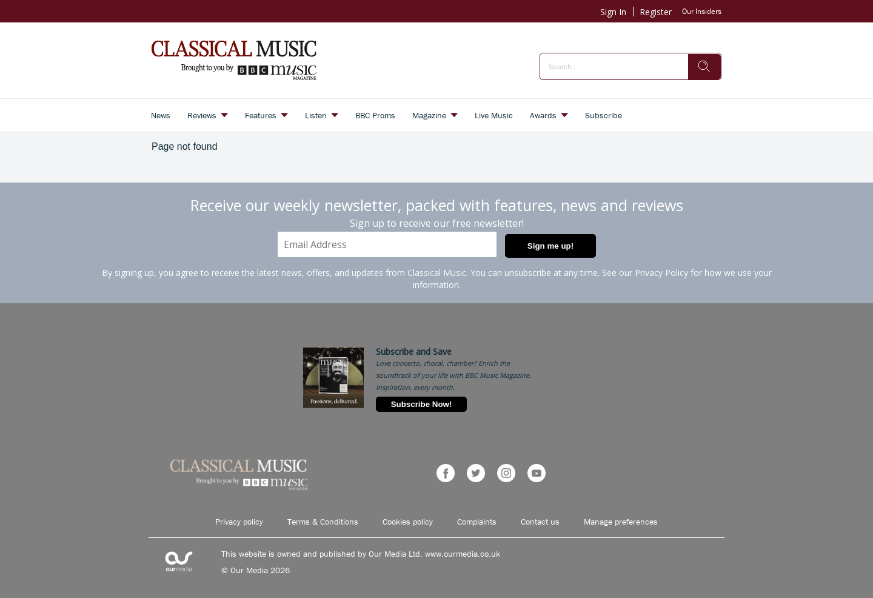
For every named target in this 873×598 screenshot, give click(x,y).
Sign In (613, 12)
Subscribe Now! (421, 404)
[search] (704, 66)
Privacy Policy (661, 272)
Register (656, 12)
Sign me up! (550, 245)
